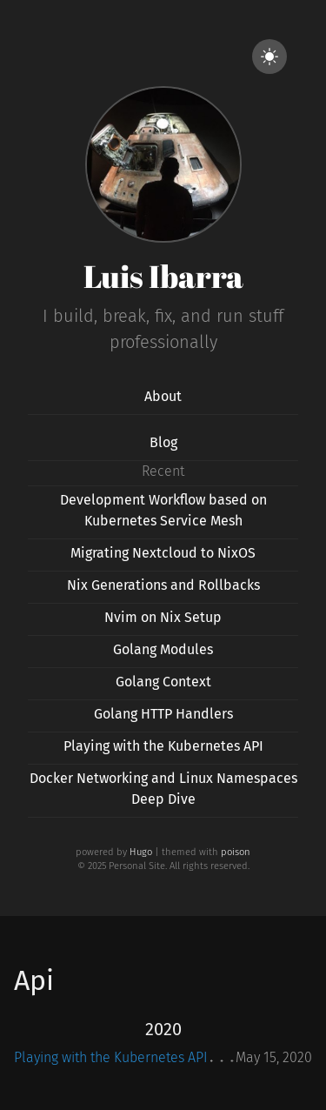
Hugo (141, 852)
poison (235, 852)
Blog (163, 442)
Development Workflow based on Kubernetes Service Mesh (163, 510)
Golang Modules (163, 649)
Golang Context (163, 681)
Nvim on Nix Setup (163, 617)
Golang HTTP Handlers (163, 713)
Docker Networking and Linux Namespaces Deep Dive (163, 788)
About (163, 396)
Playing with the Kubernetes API (163, 746)
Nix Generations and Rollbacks (163, 585)
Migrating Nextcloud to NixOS (163, 553)
